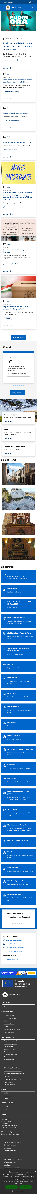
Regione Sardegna (8, 2)
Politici (6, 1027)
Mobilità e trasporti (10, 1059)
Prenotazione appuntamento (12, 1142)
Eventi (6, 1109)
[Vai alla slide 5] (17, 385)
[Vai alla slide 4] (15, 385)
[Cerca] (33, 8)
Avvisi (6, 108)
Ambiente (7, 1076)
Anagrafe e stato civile (10, 1041)
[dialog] (18, 1181)
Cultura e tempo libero (10, 1044)
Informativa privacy (10, 1162)
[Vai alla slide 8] (23, 385)
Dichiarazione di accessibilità (12, 1168)
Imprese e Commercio (10, 1049)
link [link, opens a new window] (21, 1183)
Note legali (7, 1165)
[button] (18, 1191)
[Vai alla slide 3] (13, 385)
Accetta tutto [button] (11, 1187)
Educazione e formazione (11, 1068)
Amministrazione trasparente (13, 1159)
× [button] (35, 1171)
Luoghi (6, 1106)
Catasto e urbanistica (10, 1054)
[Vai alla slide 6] (19, 385)
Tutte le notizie (18, 338)
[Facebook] (4, 1007)
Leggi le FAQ (7, 1148)
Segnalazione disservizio (11, 1145)
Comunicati (7, 1096)
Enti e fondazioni (9, 1024)
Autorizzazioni (8, 1082)
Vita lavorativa (8, 1047)
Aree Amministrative (10, 1018)
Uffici (5, 1021)
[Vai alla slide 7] (21, 385)
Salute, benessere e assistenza (13, 1079)
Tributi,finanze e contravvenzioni (14, 1074)
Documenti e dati (9, 1032)
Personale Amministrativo (12, 1029)
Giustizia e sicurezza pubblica (12, 1071)
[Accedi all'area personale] (30, 2)
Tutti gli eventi (17, 393)
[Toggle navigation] (3, 8)
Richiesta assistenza (10, 1151)
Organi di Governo (9, 1015)
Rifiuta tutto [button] (25, 1187)
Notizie (8, 39)
